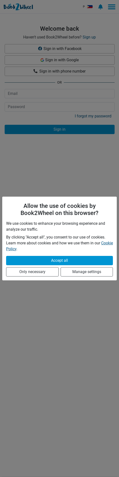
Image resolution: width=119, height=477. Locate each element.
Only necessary (32, 271)
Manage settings (86, 271)
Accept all (59, 260)
